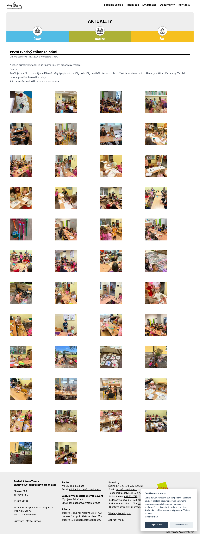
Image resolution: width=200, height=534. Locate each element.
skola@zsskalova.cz (126, 489)
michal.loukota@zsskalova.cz (85, 489)
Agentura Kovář (186, 531)
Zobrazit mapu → (117, 519)
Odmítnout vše (181, 525)
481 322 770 (122, 485)
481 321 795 (130, 496)
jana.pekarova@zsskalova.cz (84, 502)
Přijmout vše (156, 525)
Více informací (151, 517)
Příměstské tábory (49, 56)
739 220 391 (136, 485)
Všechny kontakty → (119, 513)
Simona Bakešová (18, 56)
